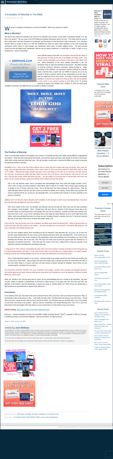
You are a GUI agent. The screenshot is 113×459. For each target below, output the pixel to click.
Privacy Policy (97, 427)
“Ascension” (72, 232)
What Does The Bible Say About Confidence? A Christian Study (38, 414)
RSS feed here (54, 341)
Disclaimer (104, 427)
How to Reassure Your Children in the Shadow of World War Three (102, 314)
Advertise (109, 427)
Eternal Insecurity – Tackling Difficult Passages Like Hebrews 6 (103, 326)
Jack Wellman (11, 18)
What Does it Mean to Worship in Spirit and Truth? (33, 310)
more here (97, 36)
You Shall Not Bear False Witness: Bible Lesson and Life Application (35, 417)
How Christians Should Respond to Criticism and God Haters (102, 337)
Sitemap (91, 427)
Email (21, 18)
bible (12, 321)
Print (18, 18)
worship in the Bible (20, 321)
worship (84, 39)
